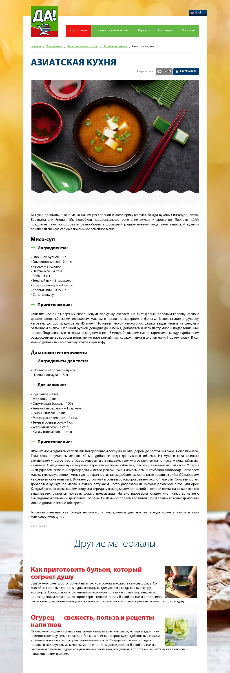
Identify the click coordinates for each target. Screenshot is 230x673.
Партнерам (165, 30)
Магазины (188, 30)
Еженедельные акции (113, 30)
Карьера (144, 30)
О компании (78, 30)
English (197, 12)
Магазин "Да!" (44, 21)
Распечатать (188, 71)
